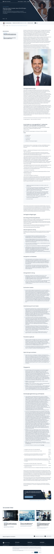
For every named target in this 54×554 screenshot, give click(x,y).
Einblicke (7, 26)
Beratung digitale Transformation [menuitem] (32, 545)
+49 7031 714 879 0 (48, 536)
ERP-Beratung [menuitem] (17, 542)
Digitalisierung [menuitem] (30, 542)
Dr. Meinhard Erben (8, 23)
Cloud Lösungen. (28, 164)
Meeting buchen (48, 1)
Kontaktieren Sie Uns (28, 497)
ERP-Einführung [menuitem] (17, 544)
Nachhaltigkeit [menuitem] (42, 542)
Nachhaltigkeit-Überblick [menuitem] (43, 543)
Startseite (4, 26)
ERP (6, 18)
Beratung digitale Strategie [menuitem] (31, 543)
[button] (44, 1)
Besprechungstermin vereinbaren (9, 536)
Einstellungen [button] (32, 552)
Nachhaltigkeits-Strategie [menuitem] (43, 545)
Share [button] (36, 23)
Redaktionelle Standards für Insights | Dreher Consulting (37, 501)
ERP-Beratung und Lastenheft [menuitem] (18, 545)
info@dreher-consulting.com (39, 536)
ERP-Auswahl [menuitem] (16, 543)
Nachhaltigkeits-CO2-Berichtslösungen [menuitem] (45, 544)
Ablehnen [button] (40, 552)
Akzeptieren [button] (36, 552)
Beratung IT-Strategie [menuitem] (30, 544)
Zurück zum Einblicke (6, 6)
